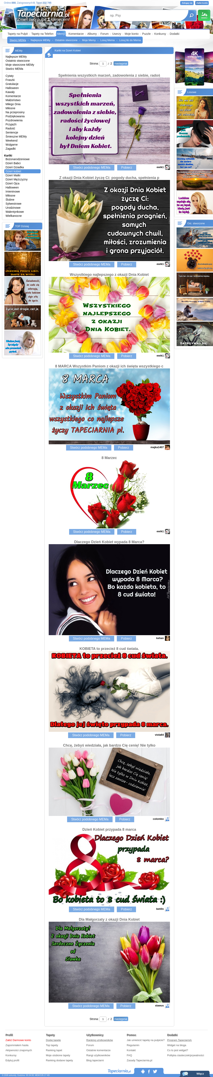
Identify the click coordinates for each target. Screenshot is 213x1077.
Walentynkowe (15, 211)
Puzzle (146, 33)
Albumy (92, 33)
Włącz (200, 1073)
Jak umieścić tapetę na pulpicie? (145, 1040)
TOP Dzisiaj (22, 226)
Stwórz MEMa (18, 40)
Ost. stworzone (196, 223)
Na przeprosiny (15, 112)
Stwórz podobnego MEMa (91, 167)
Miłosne (10, 108)
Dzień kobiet (13, 171)
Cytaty (10, 75)
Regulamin (133, 1045)
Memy (61, 33)
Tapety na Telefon (42, 33)
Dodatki (174, 33)
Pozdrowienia (14, 120)
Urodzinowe (13, 207)
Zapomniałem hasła (16, 1045)
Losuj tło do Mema (130, 40)
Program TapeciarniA (179, 1040)
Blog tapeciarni (95, 1060)
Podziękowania (15, 116)
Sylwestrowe (14, 203)
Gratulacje (12, 84)
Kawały (10, 92)
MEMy (19, 50)
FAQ (129, 1055)
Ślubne (10, 199)
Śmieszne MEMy (16, 136)
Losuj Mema (107, 40)
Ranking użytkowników (99, 1040)
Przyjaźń (11, 124)
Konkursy (160, 33)
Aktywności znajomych (18, 1050)
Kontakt (131, 1050)
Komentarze (76, 33)
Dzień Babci (13, 163)
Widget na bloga (176, 1045)
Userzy (116, 33)
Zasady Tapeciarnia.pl (139, 1060)
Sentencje (12, 132)
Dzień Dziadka (15, 167)
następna (121, 63)
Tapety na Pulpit (18, 33)
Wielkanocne (14, 215)
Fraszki (10, 79)
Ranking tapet (54, 1050)
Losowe (191, 92)
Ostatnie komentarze (98, 1050)
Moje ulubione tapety (58, 1055)
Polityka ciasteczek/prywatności (185, 1055)
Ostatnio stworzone (66, 40)
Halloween (12, 88)
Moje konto (131, 33)
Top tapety (52, 1045)
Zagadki (11, 148)
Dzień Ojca (12, 183)
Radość (10, 128)
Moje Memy (89, 40)
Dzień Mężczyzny (17, 179)
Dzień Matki (13, 175)
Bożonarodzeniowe (18, 159)
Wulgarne (12, 144)
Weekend (12, 140)
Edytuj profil (12, 1060)
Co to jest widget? (177, 1050)
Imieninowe (13, 191)
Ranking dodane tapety (59, 1060)
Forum (104, 33)
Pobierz (126, 167)
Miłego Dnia (13, 104)
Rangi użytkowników (98, 1055)
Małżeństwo (13, 100)
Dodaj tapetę (53, 1040)
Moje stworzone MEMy (20, 64)
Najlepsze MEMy (40, 40)
